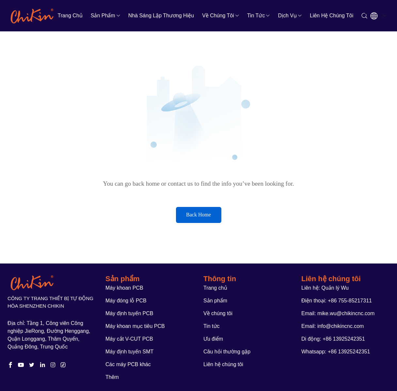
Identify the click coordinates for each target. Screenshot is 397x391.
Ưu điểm (213, 339)
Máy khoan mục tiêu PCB (135, 326)
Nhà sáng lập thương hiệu (161, 15)
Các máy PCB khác (128, 364)
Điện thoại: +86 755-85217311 (336, 300)
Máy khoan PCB (124, 288)
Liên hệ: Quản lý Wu (325, 288)
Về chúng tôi (218, 15)
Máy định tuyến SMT (129, 351)
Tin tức (256, 15)
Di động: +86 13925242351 (333, 339)
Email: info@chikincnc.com (332, 326)
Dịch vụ (287, 15)
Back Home (198, 214)
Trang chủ (70, 15)
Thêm (112, 377)
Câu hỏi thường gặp (226, 351)
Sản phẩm (103, 15)
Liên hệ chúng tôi (331, 15)
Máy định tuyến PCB (129, 313)
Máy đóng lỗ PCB (126, 300)
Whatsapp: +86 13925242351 (335, 351)
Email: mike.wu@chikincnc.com (337, 313)
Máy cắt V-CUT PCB (129, 339)
